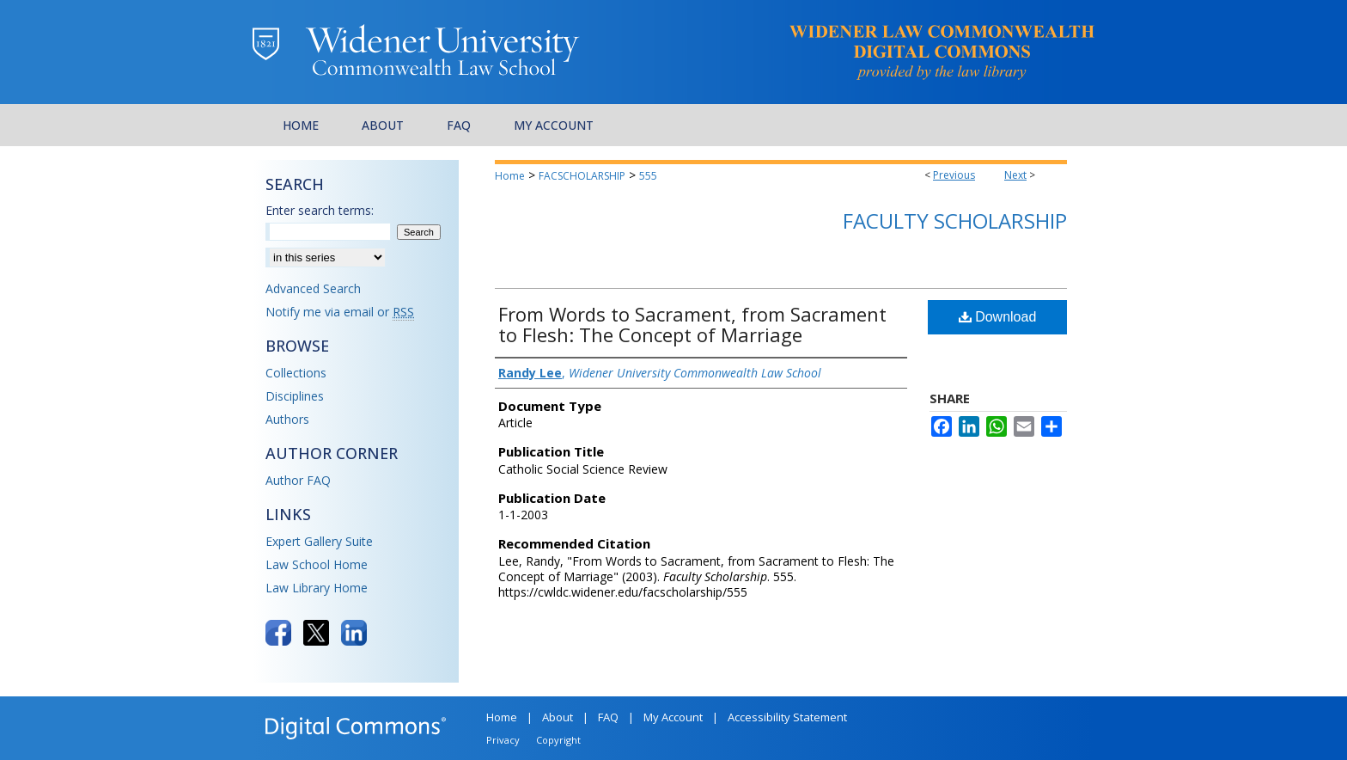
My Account (673, 717)
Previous (954, 175)
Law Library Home (316, 587)
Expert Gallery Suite (319, 541)
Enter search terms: (319, 210)
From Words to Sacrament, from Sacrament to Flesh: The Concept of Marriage (692, 324)
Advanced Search (313, 288)
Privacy (503, 739)
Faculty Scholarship (955, 220)
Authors (287, 419)
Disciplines (294, 396)
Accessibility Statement (787, 717)
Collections (295, 373)
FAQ (608, 717)
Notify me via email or (339, 311)
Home (510, 176)
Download (998, 317)
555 (648, 176)
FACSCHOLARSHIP (582, 176)
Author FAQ (298, 480)
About (557, 717)
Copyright (558, 739)
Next (1015, 175)
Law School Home (316, 564)
